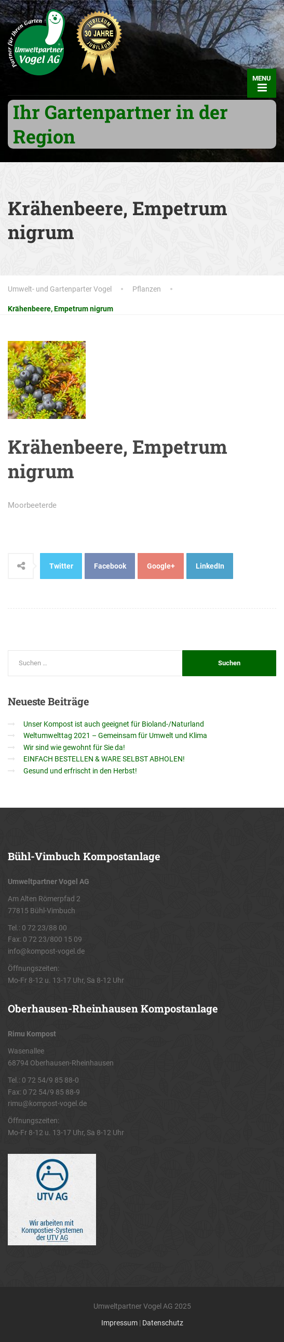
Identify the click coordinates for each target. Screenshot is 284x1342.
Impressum (119, 1323)
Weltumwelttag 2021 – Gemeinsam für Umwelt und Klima (115, 735)
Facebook (110, 566)
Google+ (161, 566)
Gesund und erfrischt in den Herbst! (80, 771)
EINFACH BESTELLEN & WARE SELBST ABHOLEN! (104, 759)
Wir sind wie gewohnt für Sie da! (74, 747)
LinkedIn (210, 566)
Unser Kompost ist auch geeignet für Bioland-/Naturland (113, 724)
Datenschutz (162, 1323)
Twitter (61, 566)
